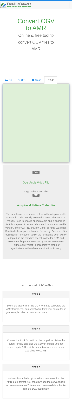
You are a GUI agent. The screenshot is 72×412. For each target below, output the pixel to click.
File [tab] (8, 80)
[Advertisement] (37, 64)
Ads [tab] (50, 80)
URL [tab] (22, 80)
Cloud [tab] (36, 80)
